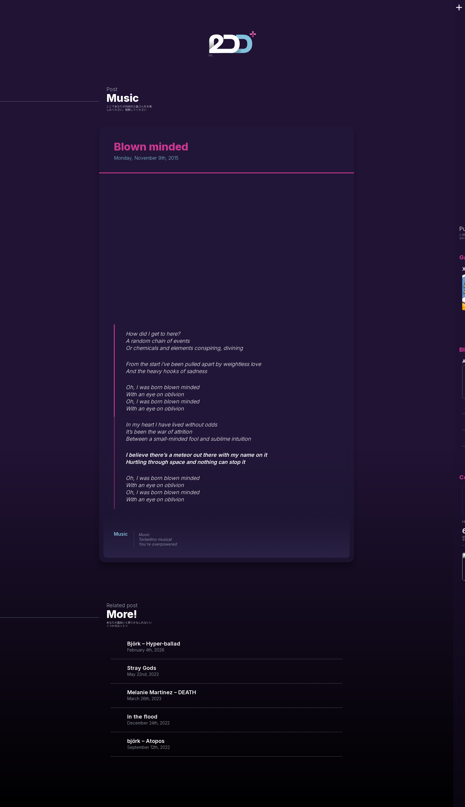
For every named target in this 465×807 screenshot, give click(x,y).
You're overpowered (157, 544)
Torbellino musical (154, 539)
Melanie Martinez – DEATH (161, 692)
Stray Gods (141, 668)
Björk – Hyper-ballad (153, 644)
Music (122, 97)
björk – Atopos (146, 741)
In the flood (142, 717)
